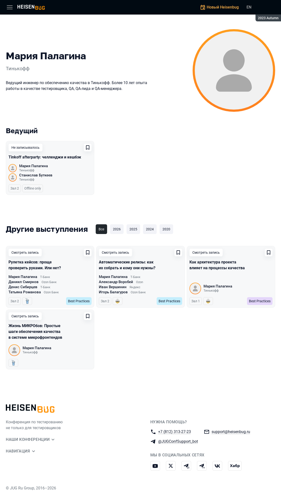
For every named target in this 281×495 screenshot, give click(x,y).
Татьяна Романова (25, 292)
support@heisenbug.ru (231, 431)
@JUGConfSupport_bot (178, 441)
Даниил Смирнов (24, 282)
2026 (117, 229)
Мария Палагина (33, 166)
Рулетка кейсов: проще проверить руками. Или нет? (35, 265)
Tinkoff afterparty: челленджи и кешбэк (45, 157)
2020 (166, 229)
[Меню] (10, 7)
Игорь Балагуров (113, 292)
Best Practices (79, 301)
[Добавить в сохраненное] (88, 147)
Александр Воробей (116, 282)
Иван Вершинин (113, 287)
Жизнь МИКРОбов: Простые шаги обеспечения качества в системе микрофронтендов (35, 331)
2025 (133, 229)
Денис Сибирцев (23, 287)
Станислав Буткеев (35, 175)
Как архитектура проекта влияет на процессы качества (217, 265)
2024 (150, 229)
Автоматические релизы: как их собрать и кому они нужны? (127, 265)
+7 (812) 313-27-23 (174, 431)
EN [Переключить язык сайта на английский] (249, 7)
